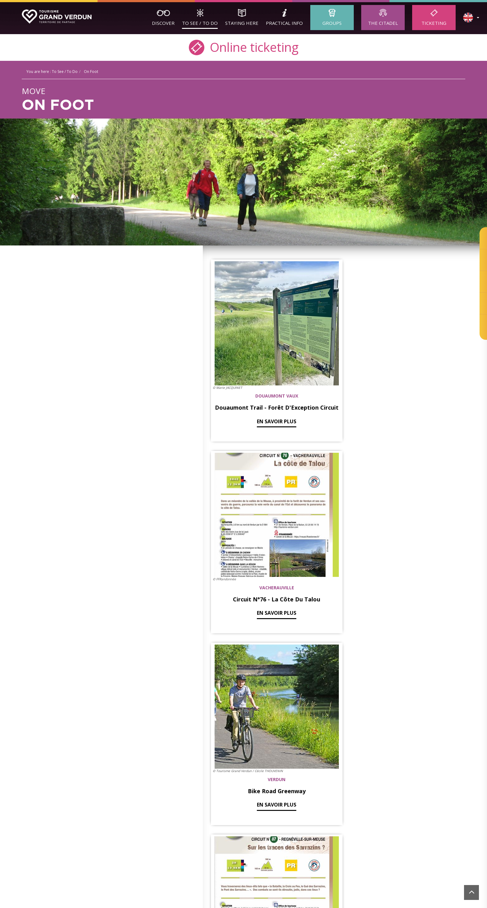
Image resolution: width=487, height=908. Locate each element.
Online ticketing (243, 46)
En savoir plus (250, 376)
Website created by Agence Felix (441, 836)
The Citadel (383, 23)
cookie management (369, 836)
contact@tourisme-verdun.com (241, 827)
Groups (332, 23)
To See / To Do (200, 23)
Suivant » (362, 716)
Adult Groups (132, 780)
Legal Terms (335, 836)
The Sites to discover (55, 787)
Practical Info (284, 23)
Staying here (241, 23)
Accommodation (228, 780)
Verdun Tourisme (142, 765)
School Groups (134, 787)
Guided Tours (47, 780)
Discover (163, 23)
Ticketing (433, 23)
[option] (111, 883)
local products (226, 794)
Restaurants (224, 787)
